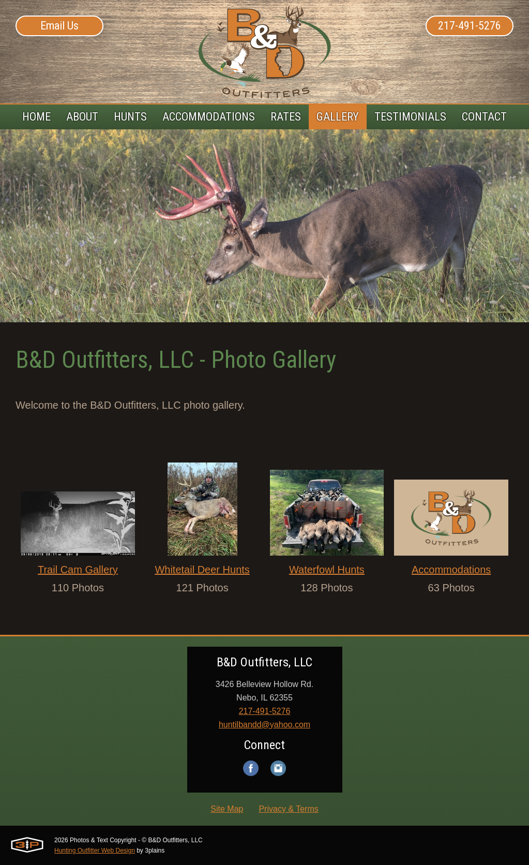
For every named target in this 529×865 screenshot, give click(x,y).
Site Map (226, 808)
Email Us (59, 25)
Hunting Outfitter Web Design (94, 850)
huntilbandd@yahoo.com (264, 724)
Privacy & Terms (288, 808)
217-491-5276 (469, 25)
